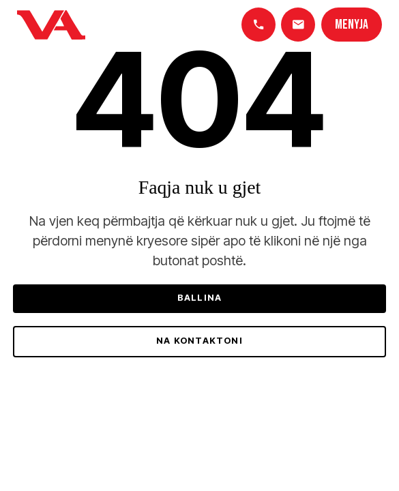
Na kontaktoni (199, 341)
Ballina (199, 298)
